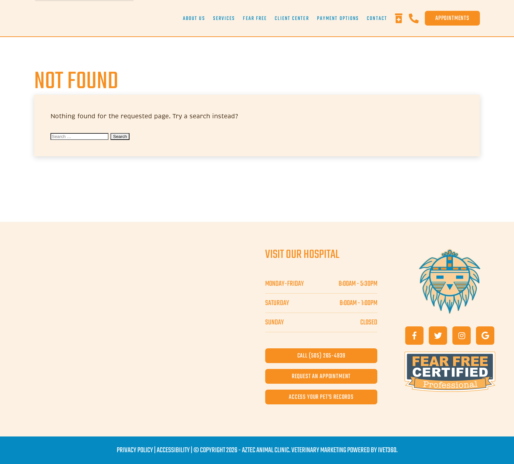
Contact (377, 18)
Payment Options (338, 18)
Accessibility (173, 450)
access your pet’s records (321, 397)
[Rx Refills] (402, 18)
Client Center (292, 18)
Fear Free (255, 18)
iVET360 (387, 450)
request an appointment (321, 376)
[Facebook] (414, 335)
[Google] (485, 335)
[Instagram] (461, 335)
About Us (194, 18)
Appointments (452, 18)
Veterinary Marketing (318, 450)
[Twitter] (438, 335)
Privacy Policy (135, 450)
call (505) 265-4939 (321, 355)
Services (224, 18)
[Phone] (417, 18)
